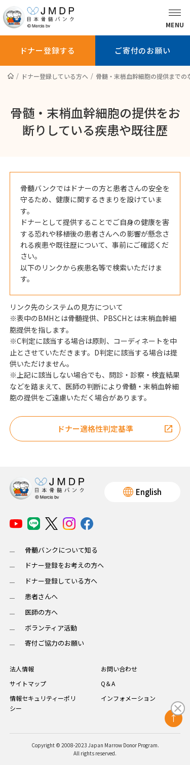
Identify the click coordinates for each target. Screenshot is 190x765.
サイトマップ (28, 683)
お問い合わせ (119, 668)
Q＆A (108, 683)
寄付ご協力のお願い (54, 643)
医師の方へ (41, 612)
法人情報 (22, 668)
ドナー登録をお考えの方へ (64, 565)
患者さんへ (41, 596)
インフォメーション (128, 698)
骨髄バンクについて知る (61, 550)
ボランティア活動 (51, 628)
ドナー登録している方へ (61, 581)
